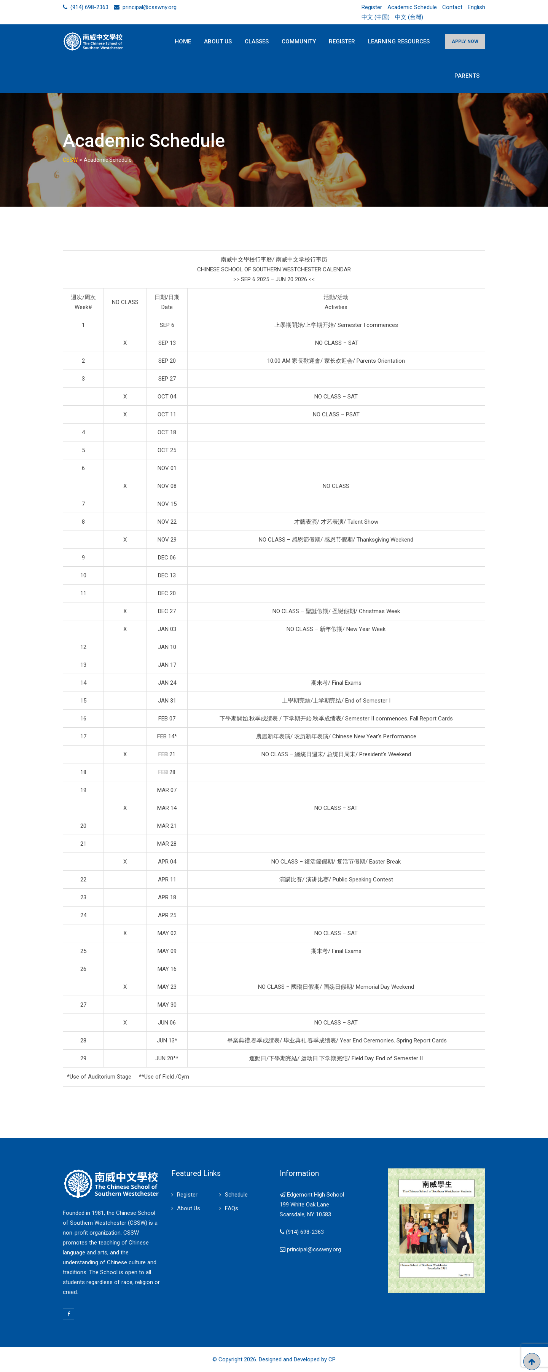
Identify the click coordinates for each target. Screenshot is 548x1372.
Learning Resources (399, 41)
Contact (452, 7)
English (476, 7)
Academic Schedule (412, 7)
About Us (218, 41)
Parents (467, 75)
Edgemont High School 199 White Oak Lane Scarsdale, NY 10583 (312, 1204)
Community (299, 41)
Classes (257, 41)
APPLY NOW (465, 41)
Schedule (236, 1194)
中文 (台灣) (409, 17)
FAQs (231, 1208)
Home (183, 41)
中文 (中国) (376, 17)
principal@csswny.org (150, 7)
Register (372, 7)
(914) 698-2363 (89, 7)
